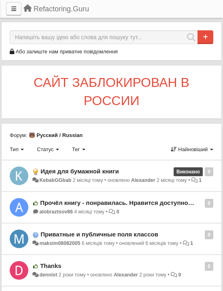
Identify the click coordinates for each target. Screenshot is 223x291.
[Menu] (13, 9)
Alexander (143, 180)
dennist (48, 275)
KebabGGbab (55, 180)
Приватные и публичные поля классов (99, 234)
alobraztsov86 (55, 212)
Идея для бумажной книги (79, 171)
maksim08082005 (59, 243)
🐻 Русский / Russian (56, 135)
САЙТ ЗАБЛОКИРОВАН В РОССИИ (111, 91)
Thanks (51, 265)
